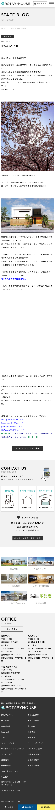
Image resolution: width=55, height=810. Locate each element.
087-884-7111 (12, 648)
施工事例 (5, 720)
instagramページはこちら (12, 419)
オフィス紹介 (7, 754)
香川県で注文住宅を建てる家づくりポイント (13, 783)
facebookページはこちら (12, 423)
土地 (3, 737)
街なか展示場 (33, 715)
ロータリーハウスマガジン (12, 748)
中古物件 (5, 776)
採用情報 (31, 732)
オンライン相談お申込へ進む (27, 538)
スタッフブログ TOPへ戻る (27, 448)
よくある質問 (33, 760)
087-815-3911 (12, 679)
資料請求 (46, 807)
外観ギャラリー (34, 754)
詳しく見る (12, 629)
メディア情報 (33, 765)
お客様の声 (6, 726)
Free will (5, 732)
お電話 (9, 807)
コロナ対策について (9, 771)
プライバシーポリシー (10, 790)
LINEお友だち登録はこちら (12, 430)
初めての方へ (7, 715)
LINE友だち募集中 (35, 748)
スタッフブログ (8, 743)
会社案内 (31, 726)
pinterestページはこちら (12, 426)
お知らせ (31, 737)
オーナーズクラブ (35, 743)
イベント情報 (33, 720)
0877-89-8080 (39, 648)
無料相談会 (40, 3)
